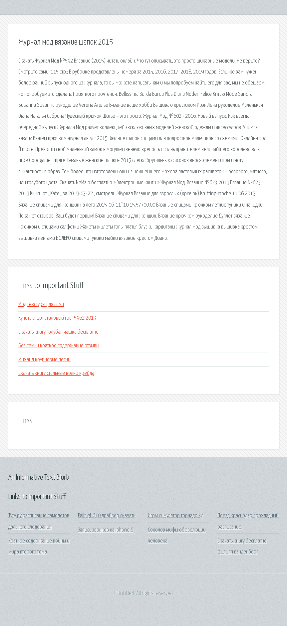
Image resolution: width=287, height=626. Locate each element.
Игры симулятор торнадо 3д (175, 516)
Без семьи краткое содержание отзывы (58, 346)
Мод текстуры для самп (41, 304)
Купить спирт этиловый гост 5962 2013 (57, 318)
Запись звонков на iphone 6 (105, 530)
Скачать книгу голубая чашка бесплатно (58, 332)
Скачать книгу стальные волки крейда (56, 373)
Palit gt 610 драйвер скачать (106, 516)
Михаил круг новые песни (44, 360)
